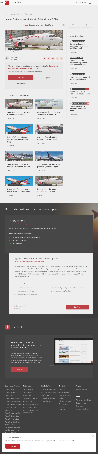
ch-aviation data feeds (48, 389)
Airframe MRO (70, 2)
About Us (61, 389)
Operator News (10, 389)
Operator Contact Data (13, 398)
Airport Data (9, 395)
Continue (13, 446)
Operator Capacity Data (13, 404)
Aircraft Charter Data (12, 419)
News (38, 2)
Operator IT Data (10, 407)
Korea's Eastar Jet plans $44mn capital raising (46, 190)
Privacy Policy (81, 403)
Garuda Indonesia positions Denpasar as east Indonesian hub (78, 63)
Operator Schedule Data (13, 401)
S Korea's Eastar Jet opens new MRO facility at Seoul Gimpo (17, 139)
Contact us (17, 308)
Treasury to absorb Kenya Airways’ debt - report (78, 108)
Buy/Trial (78, 2)
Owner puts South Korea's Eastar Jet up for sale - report (18, 190)
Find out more (21, 84)
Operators (44, 2)
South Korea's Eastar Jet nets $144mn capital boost (18, 113)
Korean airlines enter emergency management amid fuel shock (80, 46)
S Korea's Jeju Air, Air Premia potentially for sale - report (48, 165)
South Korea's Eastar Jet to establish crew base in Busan (18, 165)
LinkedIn (44, 58)
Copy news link (57, 58)
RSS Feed (61, 58)
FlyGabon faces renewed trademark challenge (80, 78)
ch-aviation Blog (64, 392)
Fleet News (28, 14)
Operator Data (10, 392)
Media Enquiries (63, 404)
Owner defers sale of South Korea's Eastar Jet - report (48, 138)
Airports (62, 2)
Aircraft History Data (12, 416)
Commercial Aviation (16, 14)
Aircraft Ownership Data (13, 413)
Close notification (93, 436)
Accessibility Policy (82, 409)
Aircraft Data (9, 410)
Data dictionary (46, 401)
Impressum (80, 406)
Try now (21, 78)
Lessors (50, 2)
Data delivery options (48, 398)
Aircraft (56, 2)
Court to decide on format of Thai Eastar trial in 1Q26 (48, 113)
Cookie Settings (81, 389)
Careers (61, 407)
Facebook (53, 58)
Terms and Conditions (83, 400)
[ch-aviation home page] (14, 3)
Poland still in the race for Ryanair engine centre (80, 93)
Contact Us (62, 410)
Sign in (84, 2)
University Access (64, 401)
